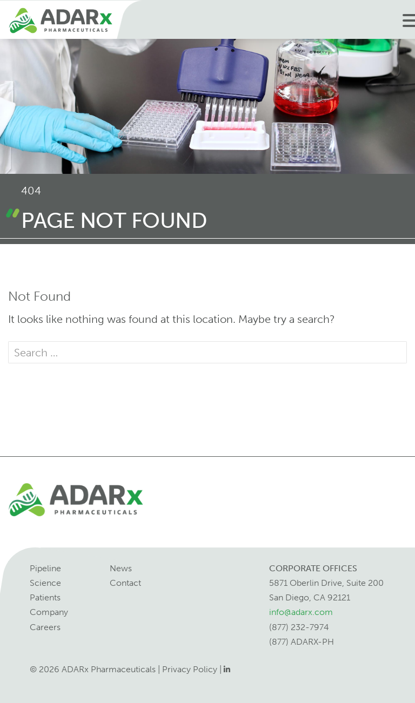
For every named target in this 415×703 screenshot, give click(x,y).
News (121, 568)
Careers (45, 627)
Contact (125, 583)
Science (45, 583)
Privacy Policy (189, 669)
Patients (45, 597)
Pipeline (45, 568)
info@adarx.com (301, 612)
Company (49, 612)
